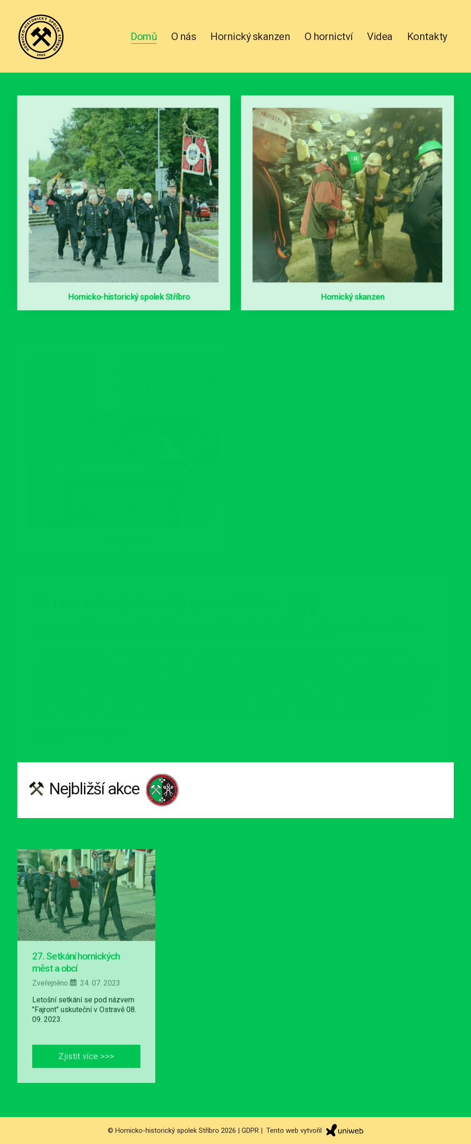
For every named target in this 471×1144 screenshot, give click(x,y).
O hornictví (329, 36)
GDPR (250, 1130)
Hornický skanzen (250, 36)
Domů (144, 36)
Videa (380, 36)
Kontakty (427, 36)
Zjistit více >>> (86, 1072)
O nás (183, 36)
